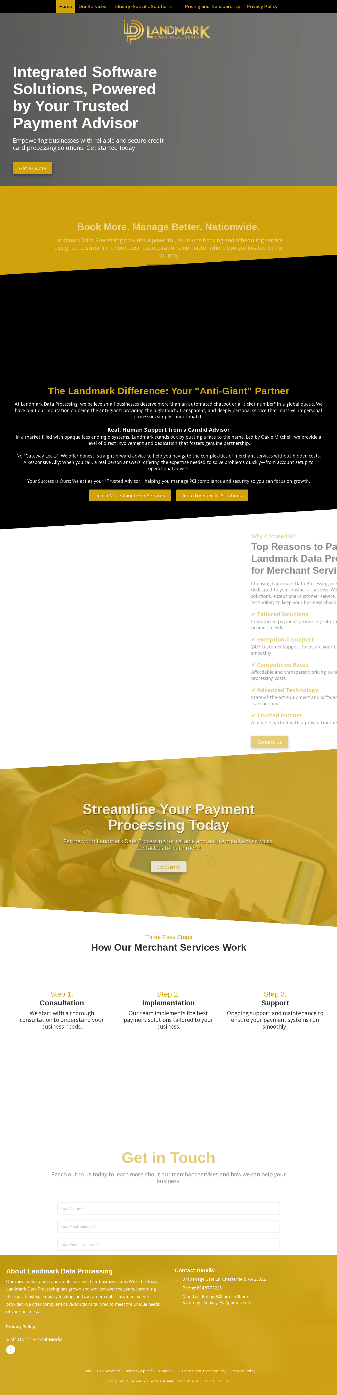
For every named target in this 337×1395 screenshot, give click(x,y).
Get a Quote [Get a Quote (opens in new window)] (32, 168)
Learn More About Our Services (130, 495)
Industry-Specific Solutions (212, 495)
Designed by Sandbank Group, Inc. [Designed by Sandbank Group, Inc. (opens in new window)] (208, 1381)
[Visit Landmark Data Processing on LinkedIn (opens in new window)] (10, 1349)
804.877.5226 (209, 1288)
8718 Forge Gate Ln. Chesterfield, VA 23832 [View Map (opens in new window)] (224, 1279)
